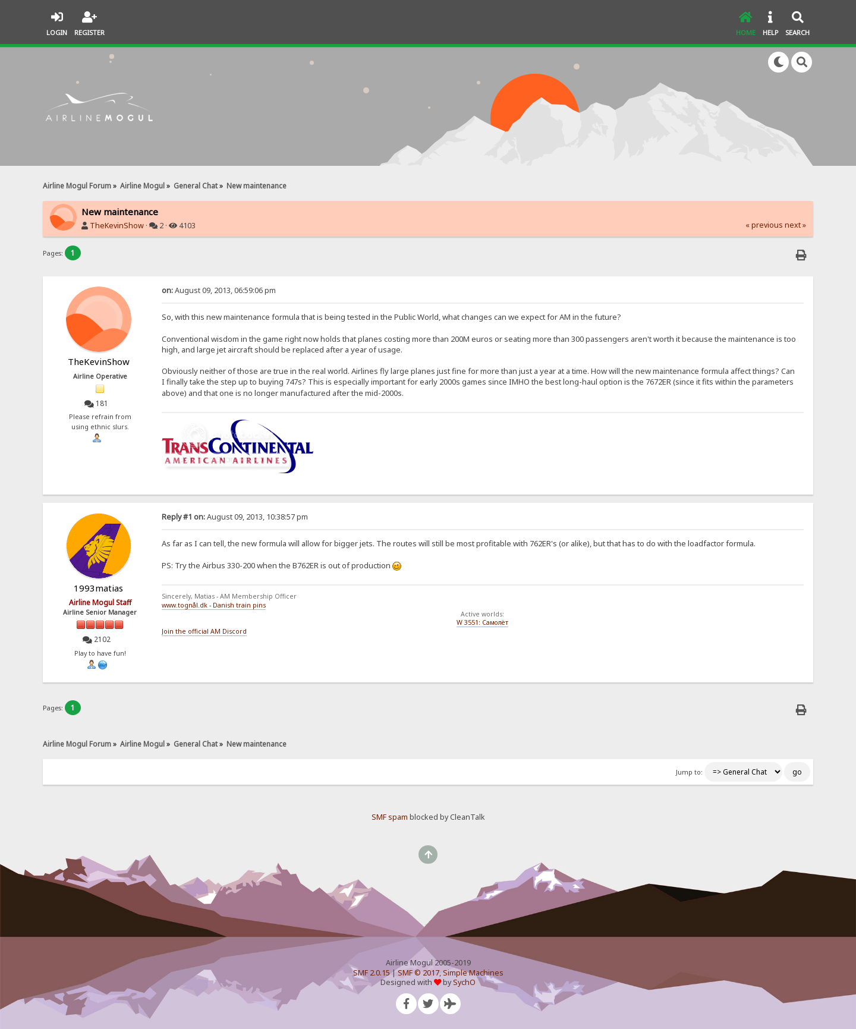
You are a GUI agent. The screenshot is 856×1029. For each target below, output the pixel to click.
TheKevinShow (117, 226)
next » (795, 225)
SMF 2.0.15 (371, 973)
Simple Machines (473, 973)
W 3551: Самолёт (482, 622)
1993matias (98, 588)
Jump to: (689, 772)
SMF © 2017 (418, 973)
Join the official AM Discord (204, 631)
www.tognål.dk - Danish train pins (214, 605)
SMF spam (390, 817)
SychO (464, 982)
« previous (764, 225)
